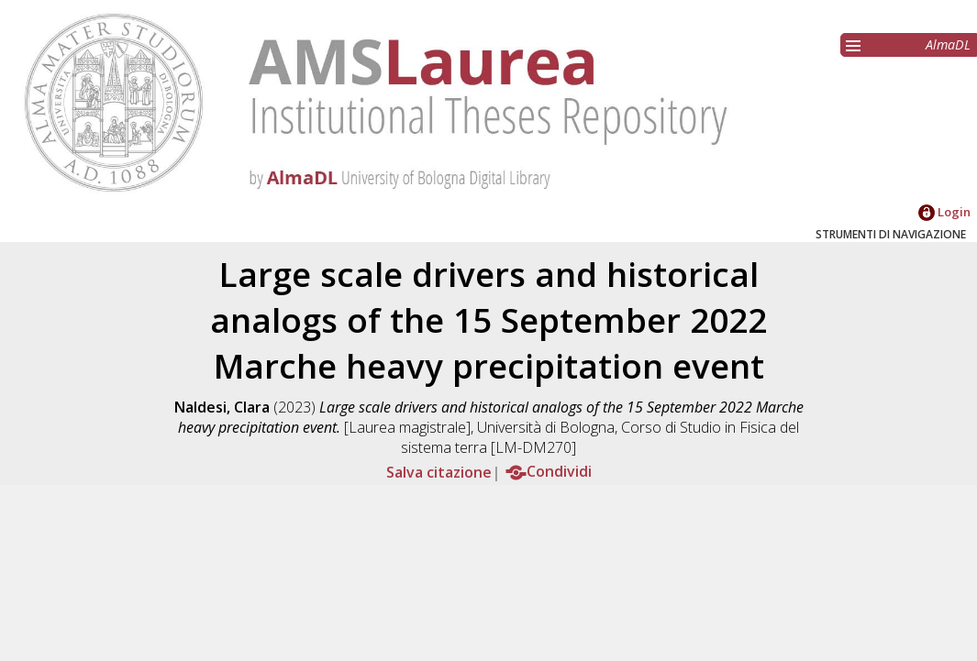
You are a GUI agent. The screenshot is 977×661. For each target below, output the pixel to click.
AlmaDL (948, 44)
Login (944, 212)
